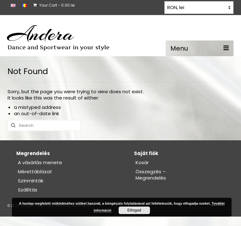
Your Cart (54, 5)
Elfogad (134, 210)
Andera (41, 34)
